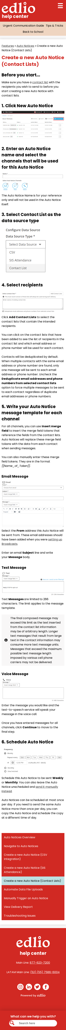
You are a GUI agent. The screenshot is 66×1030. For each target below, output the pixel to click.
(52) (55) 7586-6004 (45, 972)
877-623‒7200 (40, 963)
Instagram (20, 987)
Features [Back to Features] (8, 46)
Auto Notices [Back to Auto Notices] (25, 46)
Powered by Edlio (33, 995)
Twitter (37, 987)
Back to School (33, 32)
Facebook (46, 987)
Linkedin (29, 987)
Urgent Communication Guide (23, 26)
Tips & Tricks (54, 26)
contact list (40, 82)
